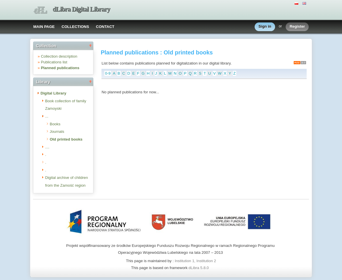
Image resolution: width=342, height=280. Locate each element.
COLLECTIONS (75, 26)
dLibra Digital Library (81, 9)
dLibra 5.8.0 (199, 268)
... (46, 116)
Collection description (59, 56)
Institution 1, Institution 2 (195, 261)
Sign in (265, 26)
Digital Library (53, 93)
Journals (57, 131)
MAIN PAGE (44, 26)
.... (47, 147)
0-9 (107, 73)
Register (297, 26)
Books (55, 124)
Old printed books (66, 139)
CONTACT (105, 26)
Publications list (54, 62)
